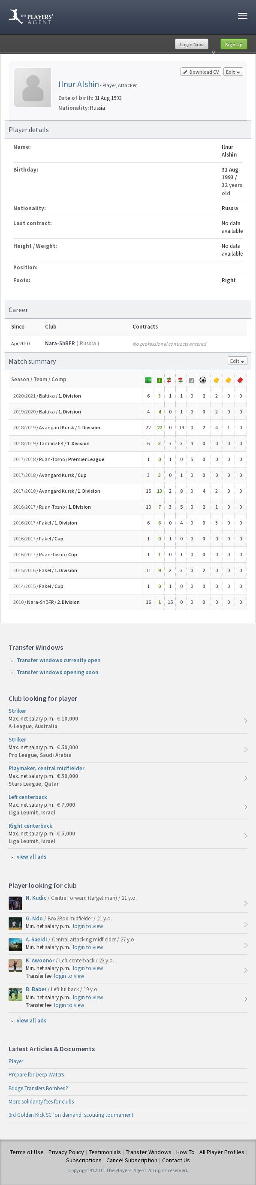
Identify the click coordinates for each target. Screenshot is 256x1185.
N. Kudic (37, 898)
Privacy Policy (66, 1152)
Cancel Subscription (131, 1160)
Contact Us (176, 1160)
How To (185, 1152)
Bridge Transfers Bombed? (38, 1088)
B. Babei (37, 989)
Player (16, 1061)
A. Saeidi (37, 939)
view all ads (31, 856)
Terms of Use (27, 1152)
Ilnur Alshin (78, 83)
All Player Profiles (221, 1152)
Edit (233, 72)
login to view (88, 926)
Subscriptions (84, 1160)
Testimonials (105, 1152)
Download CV (201, 72)
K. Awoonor (41, 960)
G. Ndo (35, 918)
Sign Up (234, 44)
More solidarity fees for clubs (41, 1101)
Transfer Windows (149, 1152)
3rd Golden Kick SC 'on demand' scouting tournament (71, 1115)
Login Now (192, 44)
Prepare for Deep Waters (36, 1074)
